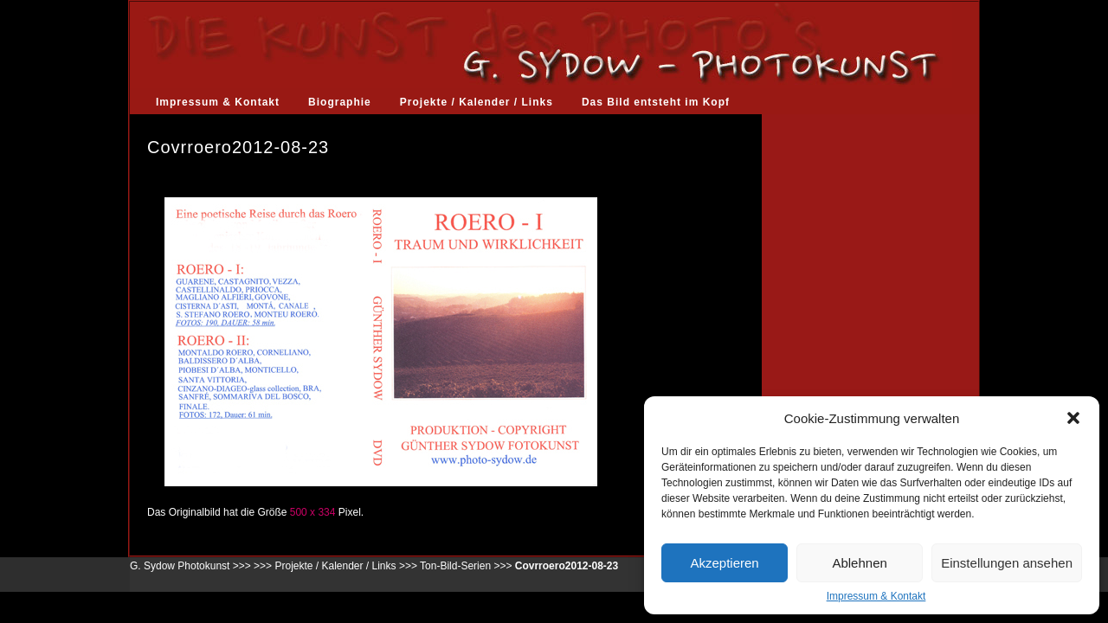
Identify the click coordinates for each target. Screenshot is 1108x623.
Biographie (339, 102)
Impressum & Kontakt (876, 596)
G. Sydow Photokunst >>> (190, 566)
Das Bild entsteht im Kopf (656, 102)
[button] (1073, 418)
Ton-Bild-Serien (455, 566)
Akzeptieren (724, 563)
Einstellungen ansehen (1007, 563)
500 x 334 (313, 512)
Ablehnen (859, 563)
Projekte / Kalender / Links (476, 102)
